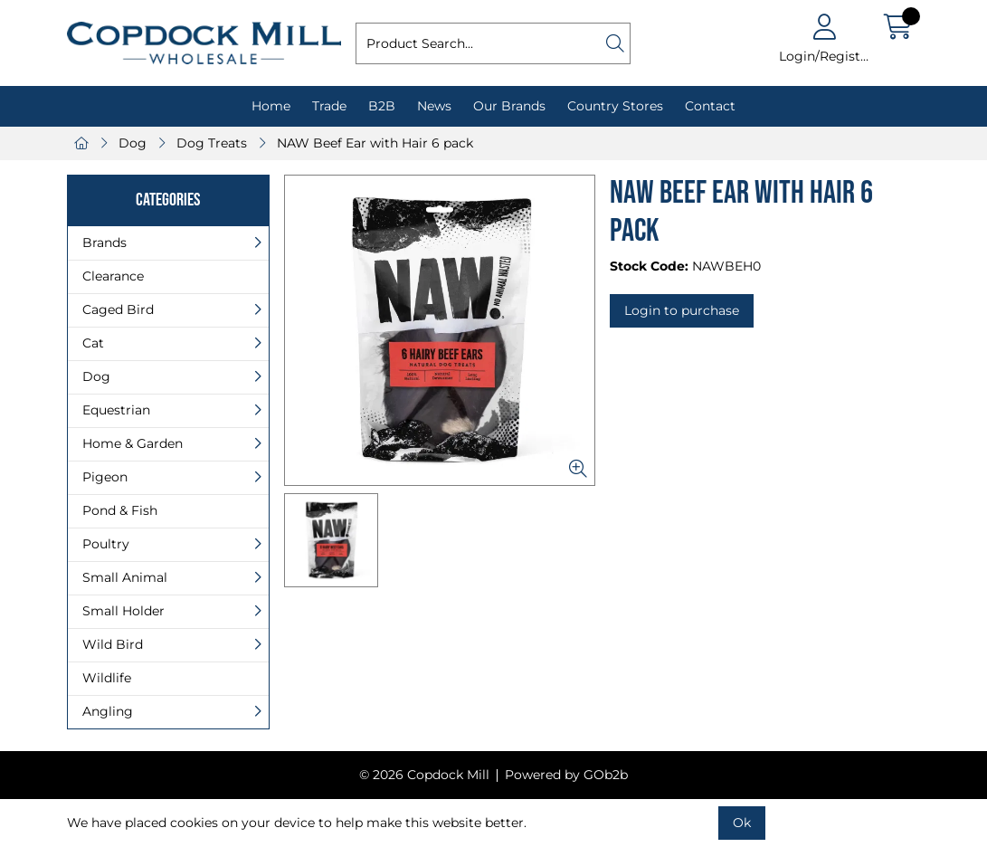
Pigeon (105, 477)
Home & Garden (132, 443)
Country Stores (615, 106)
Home (270, 106)
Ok (742, 822)
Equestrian (116, 410)
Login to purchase (681, 310)
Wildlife (106, 678)
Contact (710, 106)
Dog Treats (211, 143)
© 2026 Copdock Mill (424, 774)
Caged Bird (118, 309)
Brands (104, 242)
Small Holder (123, 611)
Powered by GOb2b (566, 774)
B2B (381, 106)
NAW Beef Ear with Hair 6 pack (375, 143)
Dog (133, 143)
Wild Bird (112, 644)
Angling (107, 711)
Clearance (113, 276)
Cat (93, 343)
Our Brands (509, 106)
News (434, 106)
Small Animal (124, 577)
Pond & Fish (119, 510)
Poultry (105, 544)
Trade (329, 106)
